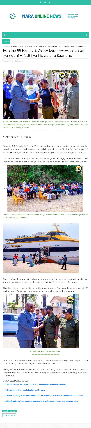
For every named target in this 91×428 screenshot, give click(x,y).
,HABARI (20, 66)
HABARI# (12, 416)
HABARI (13, 46)
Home (5, 46)
